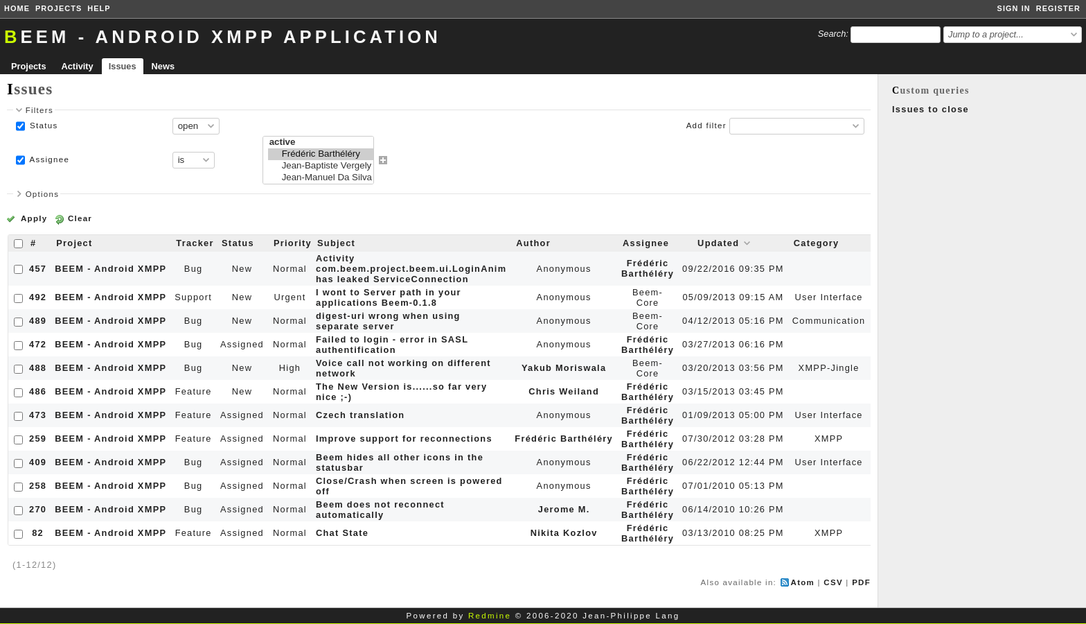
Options (43, 194)
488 (37, 368)
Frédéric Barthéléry (320, 154)
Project (74, 243)
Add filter (706, 125)
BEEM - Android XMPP (110, 268)
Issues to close (930, 109)
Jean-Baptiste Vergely (320, 166)
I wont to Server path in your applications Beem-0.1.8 (388, 297)
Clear (80, 218)
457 (37, 268)
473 (37, 415)
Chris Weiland (563, 391)
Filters (39, 110)
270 (37, 509)
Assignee (48, 159)
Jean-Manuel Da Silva (320, 178)
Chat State (342, 533)
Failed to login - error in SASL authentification (392, 344)
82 (38, 533)
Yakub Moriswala (564, 368)
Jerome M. (564, 509)
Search (832, 33)
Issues (122, 66)
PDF (861, 582)
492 (37, 297)
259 (37, 438)
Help (98, 8)
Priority (293, 243)
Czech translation (360, 415)
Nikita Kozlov (564, 533)
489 (37, 320)
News (163, 66)
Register (1058, 8)
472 (37, 344)
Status (42, 125)
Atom (803, 582)
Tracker (195, 243)
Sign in (1014, 8)
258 (37, 485)
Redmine (489, 616)
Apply (34, 218)
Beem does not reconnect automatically (380, 509)
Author (533, 243)
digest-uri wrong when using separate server (388, 321)
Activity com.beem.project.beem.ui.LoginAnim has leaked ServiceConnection (411, 268)
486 (37, 391)
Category (816, 243)
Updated (718, 243)
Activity (78, 66)
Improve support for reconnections (404, 438)
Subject (336, 243)
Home (17, 8)
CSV (833, 582)
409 (37, 462)
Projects (58, 8)
